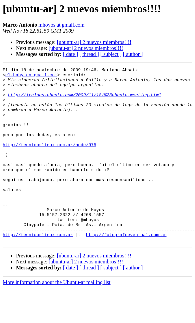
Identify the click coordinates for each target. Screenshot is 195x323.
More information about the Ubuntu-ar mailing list (57, 317)
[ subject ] (111, 54)
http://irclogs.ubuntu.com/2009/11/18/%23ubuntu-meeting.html (84, 101)
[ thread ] (89, 54)
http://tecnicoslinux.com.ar (38, 268)
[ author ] (133, 54)
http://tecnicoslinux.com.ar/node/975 (49, 160)
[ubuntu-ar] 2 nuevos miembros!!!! (94, 42)
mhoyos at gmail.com (61, 25)
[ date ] (70, 54)
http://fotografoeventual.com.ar (126, 268)
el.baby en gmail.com (31, 77)
